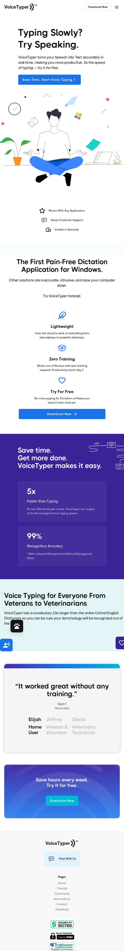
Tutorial (62, 888)
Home (62, 883)
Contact (62, 904)
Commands (62, 893)
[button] (116, 7)
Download (62, 909)
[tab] (35, 727)
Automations (62, 899)
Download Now (98, 7)
